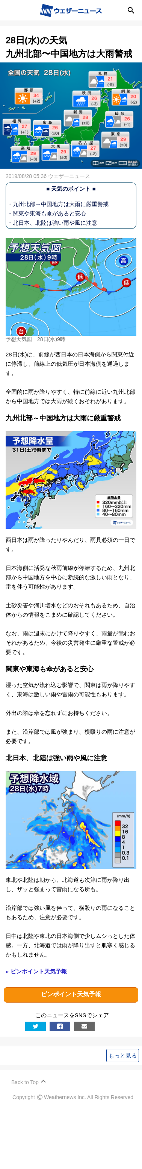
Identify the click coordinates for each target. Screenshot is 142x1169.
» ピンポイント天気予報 (36, 971)
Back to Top (25, 1082)
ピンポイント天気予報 (71, 994)
